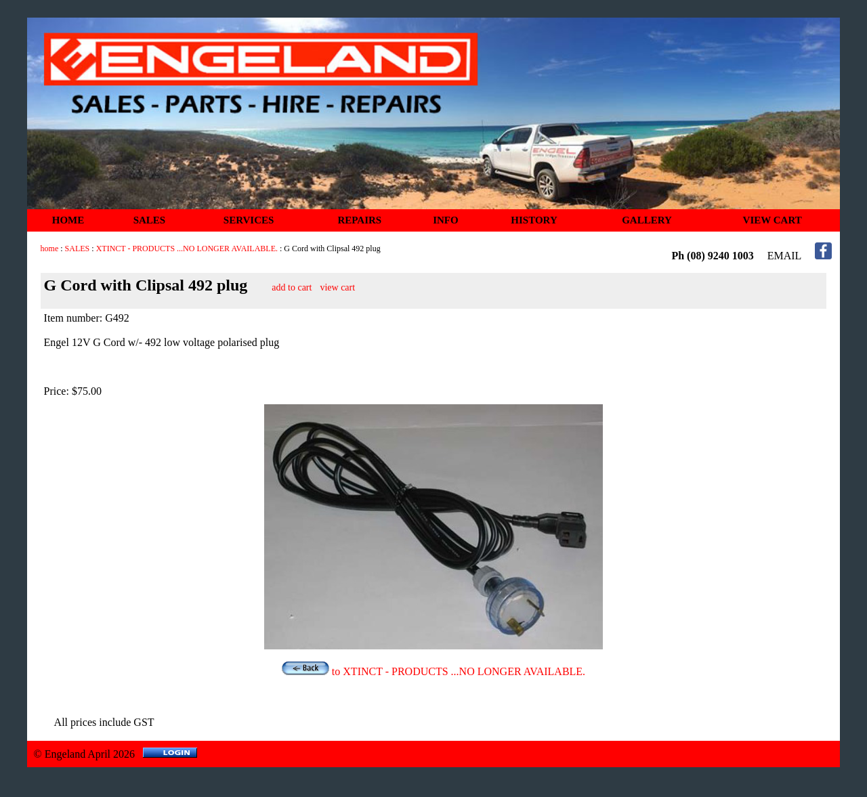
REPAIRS (359, 220)
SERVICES (249, 220)
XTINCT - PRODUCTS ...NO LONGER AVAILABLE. (187, 248)
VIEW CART (772, 220)
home (50, 248)
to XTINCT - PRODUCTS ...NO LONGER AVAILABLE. (433, 671)
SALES (149, 220)
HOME (68, 220)
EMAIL (784, 255)
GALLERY (647, 220)
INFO (446, 220)
